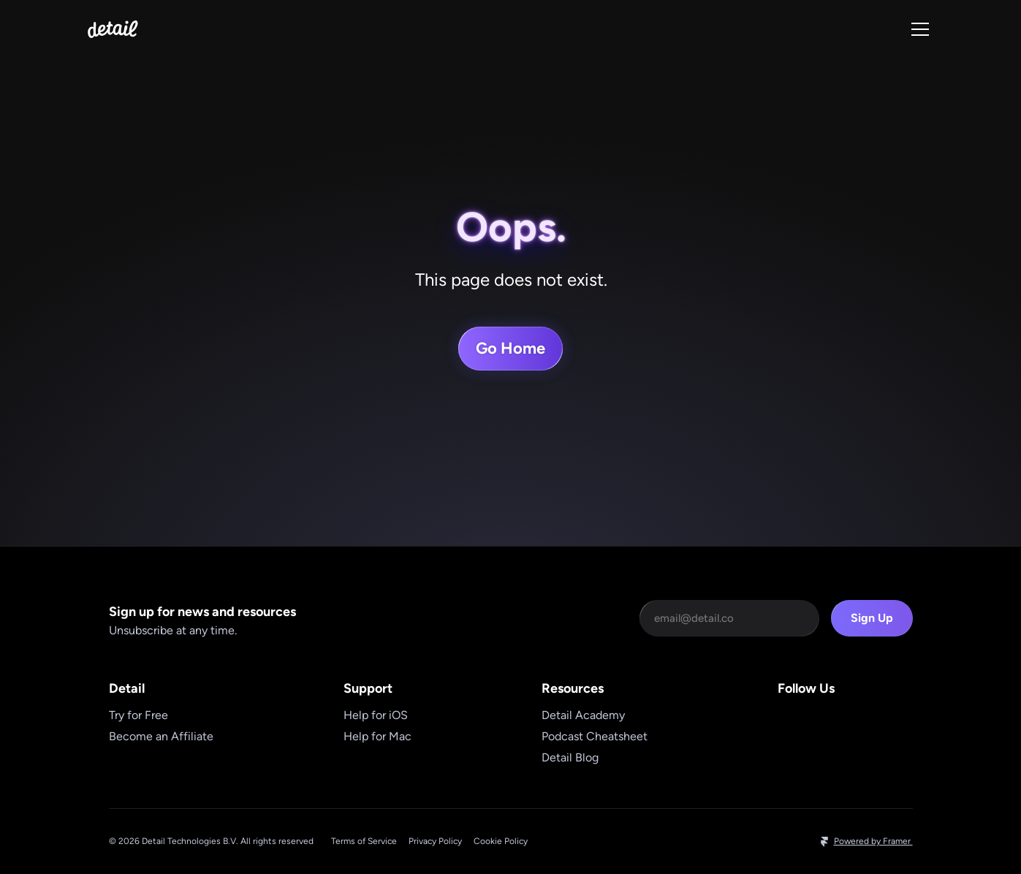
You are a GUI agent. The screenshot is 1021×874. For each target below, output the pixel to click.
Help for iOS (376, 715)
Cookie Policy (501, 841)
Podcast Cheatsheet (595, 736)
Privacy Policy (435, 841)
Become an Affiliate (161, 736)
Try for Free (138, 715)
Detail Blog (570, 757)
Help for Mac (377, 736)
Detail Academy (583, 715)
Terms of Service (364, 841)
